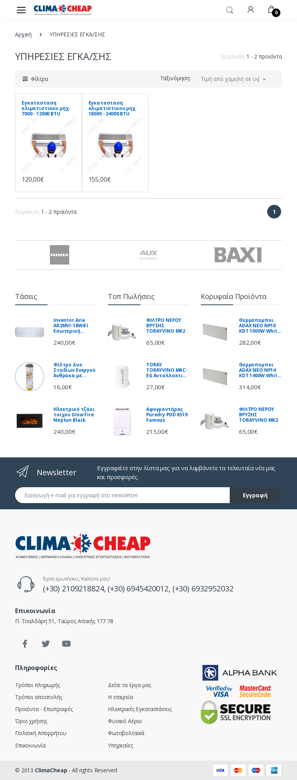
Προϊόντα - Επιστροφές (44, 709)
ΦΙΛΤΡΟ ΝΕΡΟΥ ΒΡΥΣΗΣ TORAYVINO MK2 (165, 326)
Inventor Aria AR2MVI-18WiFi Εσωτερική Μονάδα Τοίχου (72, 326)
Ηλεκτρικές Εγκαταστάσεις (140, 709)
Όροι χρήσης (31, 721)
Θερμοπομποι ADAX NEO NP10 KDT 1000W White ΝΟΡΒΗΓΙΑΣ (259, 326)
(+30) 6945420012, (140, 588)
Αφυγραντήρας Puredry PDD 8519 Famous (167, 415)
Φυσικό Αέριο (125, 721)
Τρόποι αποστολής (38, 697)
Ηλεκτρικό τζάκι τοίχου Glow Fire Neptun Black (74, 415)
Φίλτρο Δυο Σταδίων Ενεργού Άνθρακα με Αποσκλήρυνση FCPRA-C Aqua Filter (74, 370)
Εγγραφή (255, 495)
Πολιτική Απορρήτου (40, 733)
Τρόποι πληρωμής (37, 685)
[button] (229, 9)
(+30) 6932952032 (203, 588)
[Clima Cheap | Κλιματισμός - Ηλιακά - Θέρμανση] (63, 9)
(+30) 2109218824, (75, 588)
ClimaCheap (51, 770)
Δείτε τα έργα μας (129, 685)
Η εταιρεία (120, 697)
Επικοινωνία (30, 745)
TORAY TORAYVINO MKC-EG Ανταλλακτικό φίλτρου (167, 370)
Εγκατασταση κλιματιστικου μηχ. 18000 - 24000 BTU (113, 108)
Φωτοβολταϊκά (126, 733)
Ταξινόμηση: (175, 78)
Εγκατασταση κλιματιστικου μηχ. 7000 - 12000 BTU (46, 108)
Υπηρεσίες (120, 745)
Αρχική (23, 34)
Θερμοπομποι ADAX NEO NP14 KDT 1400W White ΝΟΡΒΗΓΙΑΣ (259, 370)
